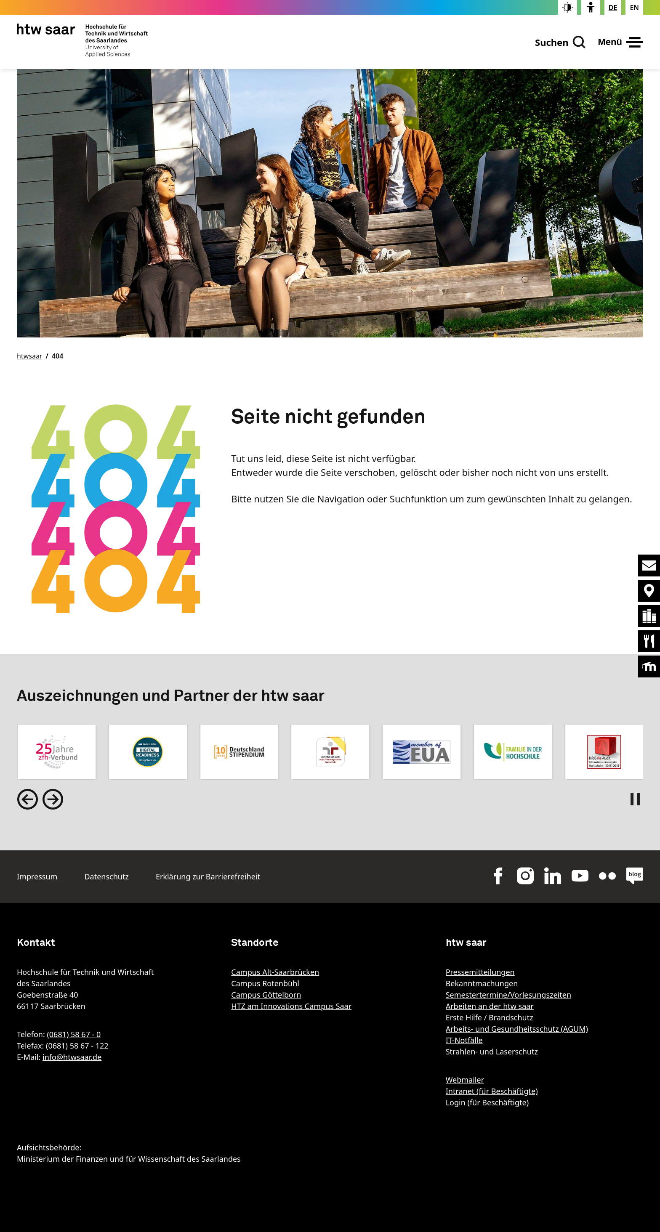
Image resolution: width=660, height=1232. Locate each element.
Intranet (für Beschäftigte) (492, 1091)
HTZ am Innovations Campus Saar (291, 1006)
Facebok (498, 875)
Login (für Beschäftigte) (487, 1102)
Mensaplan (649, 641)
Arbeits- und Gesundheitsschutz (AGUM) (517, 1029)
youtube (580, 875)
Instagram (525, 875)
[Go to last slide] (27, 799)
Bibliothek (649, 616)
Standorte (649, 590)
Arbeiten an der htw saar (490, 1006)
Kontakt (649, 565)
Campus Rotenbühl (265, 983)
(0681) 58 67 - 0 (74, 1034)
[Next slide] (52, 799)
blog (634, 875)
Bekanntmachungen (482, 983)
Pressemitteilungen (480, 972)
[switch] (567, 7)
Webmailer (465, 1080)
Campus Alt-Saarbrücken (275, 972)
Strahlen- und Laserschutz (492, 1051)
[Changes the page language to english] (634, 8)
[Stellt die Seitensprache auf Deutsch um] (613, 8)
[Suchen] (560, 42)
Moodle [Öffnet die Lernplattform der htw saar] (649, 666)
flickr (607, 875)
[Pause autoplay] (637, 799)
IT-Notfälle (464, 1040)
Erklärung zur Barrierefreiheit (208, 876)
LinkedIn (552, 875)
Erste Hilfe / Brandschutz (489, 1017)
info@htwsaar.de (72, 1057)
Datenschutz (106, 876)
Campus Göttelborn (266, 995)
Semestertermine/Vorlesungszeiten (508, 995)
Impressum (37, 876)
